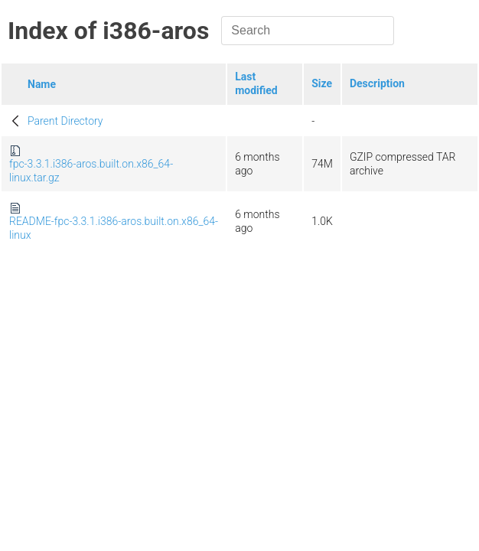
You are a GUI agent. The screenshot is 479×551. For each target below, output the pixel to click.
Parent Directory (65, 121)
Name (42, 84)
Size (321, 83)
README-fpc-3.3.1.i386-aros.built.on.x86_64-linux (113, 228)
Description (377, 83)
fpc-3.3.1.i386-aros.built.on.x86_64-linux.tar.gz (91, 171)
